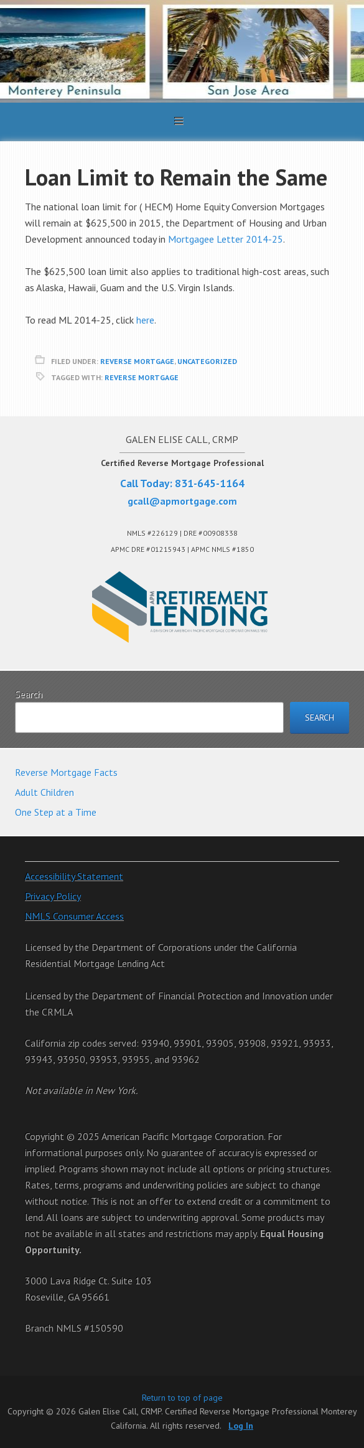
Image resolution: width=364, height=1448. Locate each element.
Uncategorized (207, 361)
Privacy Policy (53, 896)
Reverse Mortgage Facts (66, 772)
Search (28, 694)
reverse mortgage (137, 361)
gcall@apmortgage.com (182, 501)
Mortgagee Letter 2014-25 (225, 239)
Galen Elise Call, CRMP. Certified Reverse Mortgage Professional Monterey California (182, 51)
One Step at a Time (55, 812)
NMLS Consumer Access (74, 916)
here (145, 320)
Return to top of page (182, 1397)
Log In (240, 1425)
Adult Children (44, 792)
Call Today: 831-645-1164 (182, 483)
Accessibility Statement (74, 876)
